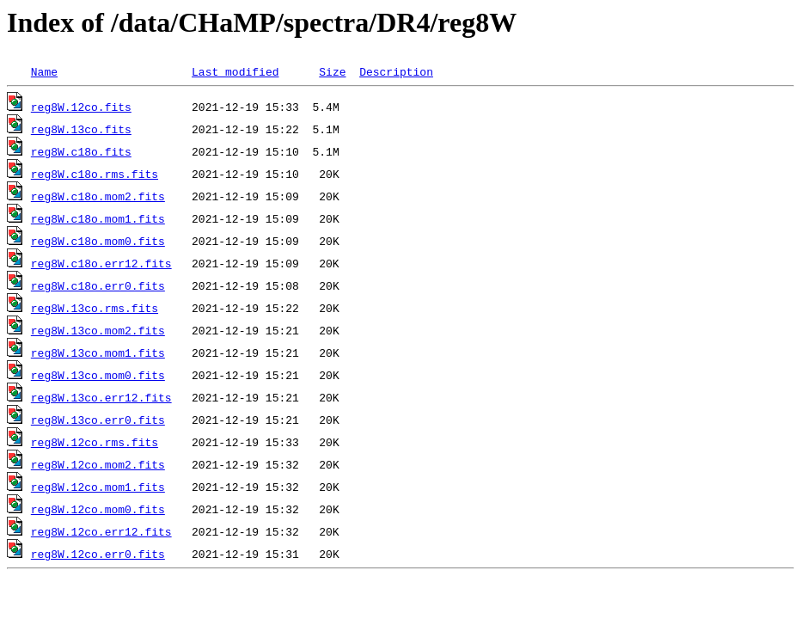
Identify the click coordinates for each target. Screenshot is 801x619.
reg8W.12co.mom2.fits (98, 464)
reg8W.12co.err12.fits (101, 531)
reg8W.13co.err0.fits (98, 419)
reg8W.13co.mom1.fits (98, 352)
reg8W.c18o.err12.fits (101, 263)
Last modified (235, 71)
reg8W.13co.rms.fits (94, 308)
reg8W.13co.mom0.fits (98, 375)
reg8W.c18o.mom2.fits (98, 196)
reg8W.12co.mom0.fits (98, 509)
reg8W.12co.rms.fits (94, 442)
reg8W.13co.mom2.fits (98, 330)
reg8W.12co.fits (81, 106)
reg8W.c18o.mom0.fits (98, 240)
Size (332, 71)
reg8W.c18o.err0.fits (98, 285)
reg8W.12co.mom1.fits (98, 486)
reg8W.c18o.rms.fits (94, 173)
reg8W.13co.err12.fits (101, 397)
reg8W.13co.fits (81, 129)
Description (396, 71)
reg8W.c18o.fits (81, 151)
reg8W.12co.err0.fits (98, 553)
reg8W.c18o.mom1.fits (98, 218)
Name (44, 71)
